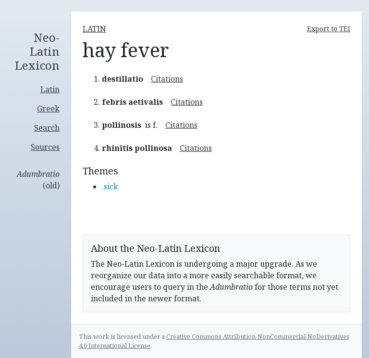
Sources (45, 147)
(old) (38, 180)
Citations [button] (167, 79)
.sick (110, 186)
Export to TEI (328, 28)
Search (47, 128)
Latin (50, 89)
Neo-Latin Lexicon (37, 51)
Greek (48, 108)
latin (94, 29)
